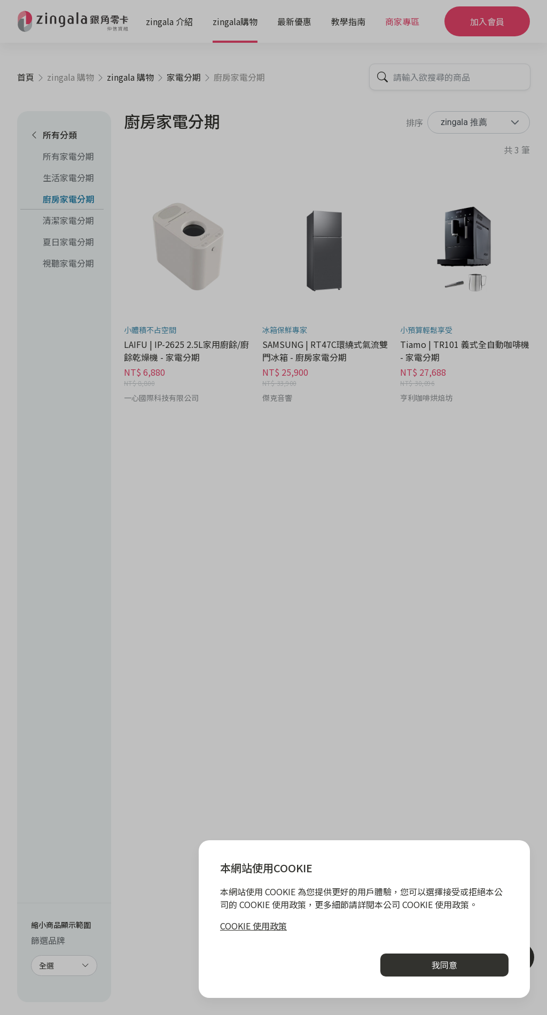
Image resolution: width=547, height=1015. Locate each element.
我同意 (444, 964)
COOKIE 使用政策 (253, 925)
